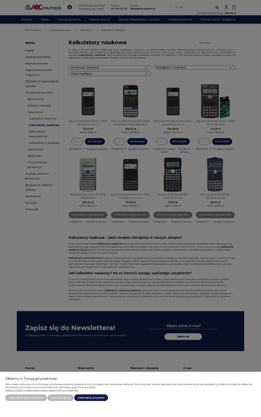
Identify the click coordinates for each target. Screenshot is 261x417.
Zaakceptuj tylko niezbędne (26, 397)
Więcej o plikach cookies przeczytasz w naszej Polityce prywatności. (42, 390)
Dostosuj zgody (60, 397)
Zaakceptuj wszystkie (91, 397)
